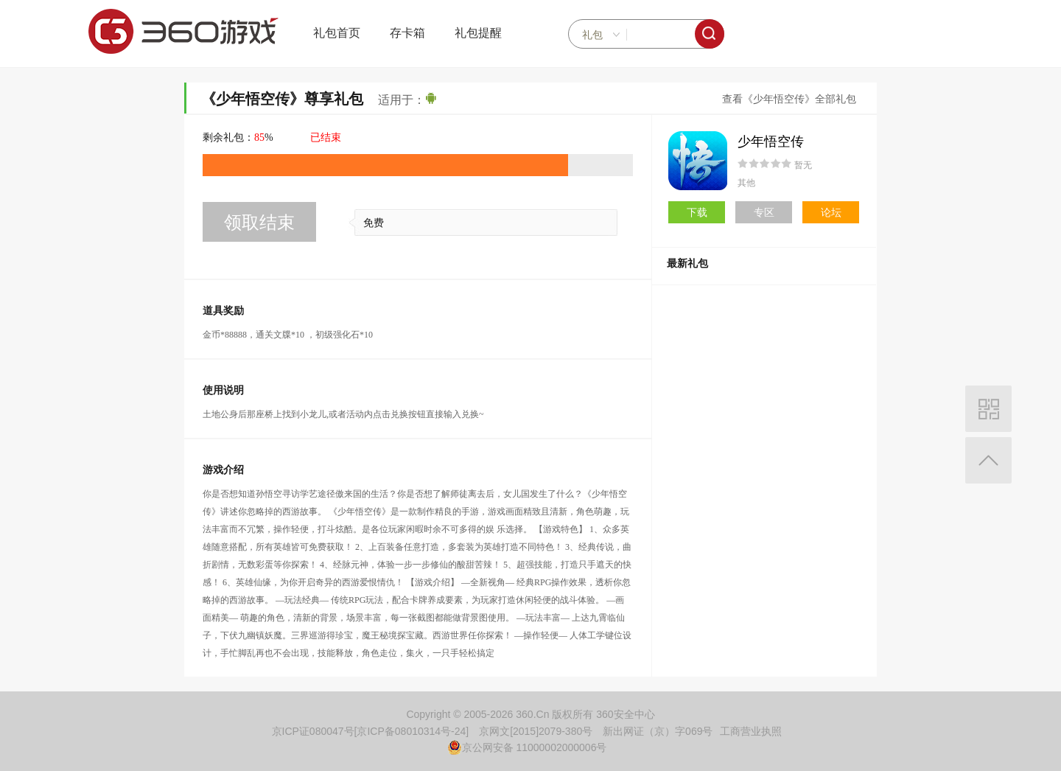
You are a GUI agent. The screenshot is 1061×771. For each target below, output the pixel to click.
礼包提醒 (478, 33)
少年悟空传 (771, 141)
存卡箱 (407, 33)
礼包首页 (336, 33)
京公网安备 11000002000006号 (527, 747)
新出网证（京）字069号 (657, 731)
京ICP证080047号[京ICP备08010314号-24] (370, 731)
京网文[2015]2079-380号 (535, 731)
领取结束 (259, 222)
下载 (697, 212)
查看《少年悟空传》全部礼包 (789, 99)
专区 (764, 212)
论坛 (831, 212)
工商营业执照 (751, 731)
